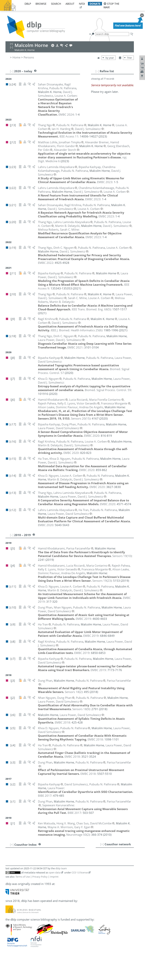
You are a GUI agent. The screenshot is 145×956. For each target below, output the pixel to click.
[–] (97, 71)
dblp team (61, 868)
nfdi (82, 3)
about (70, 3)
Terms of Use (22, 876)
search (56, 3)
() (91, 309)
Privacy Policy (40, 876)
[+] (102, 844)
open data (54, 872)
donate (94, 3)
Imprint (54, 876)
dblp (28, 3)
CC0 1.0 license (80, 872)
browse (40, 3)
